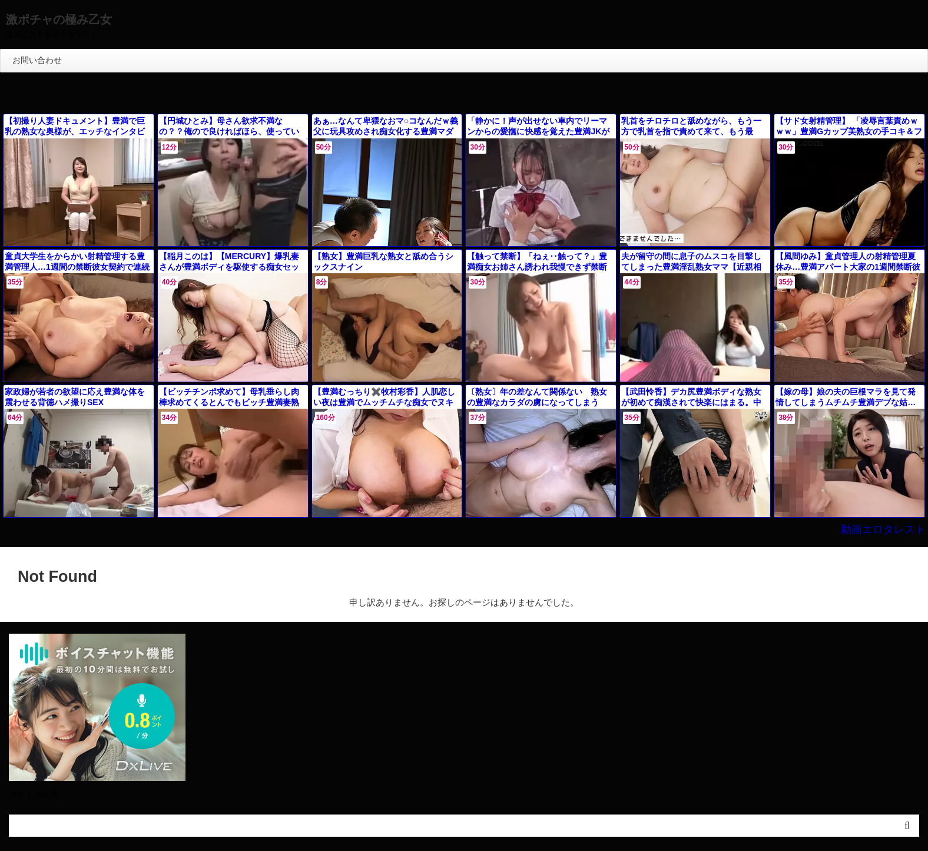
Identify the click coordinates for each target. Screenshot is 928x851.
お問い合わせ (37, 60)
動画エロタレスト (890, 529)
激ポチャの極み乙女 (59, 19)
